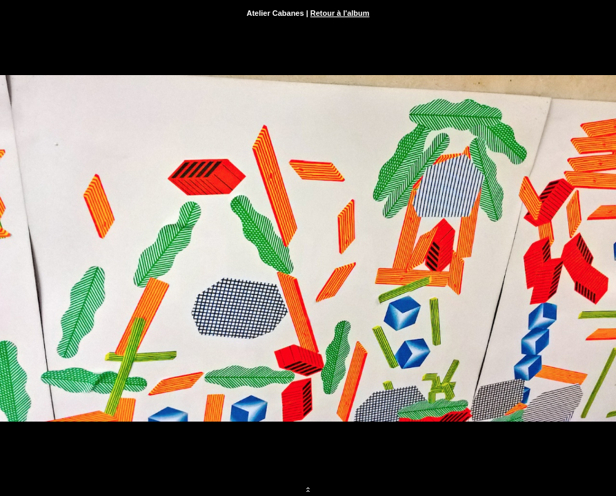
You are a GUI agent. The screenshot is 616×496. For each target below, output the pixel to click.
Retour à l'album (340, 13)
